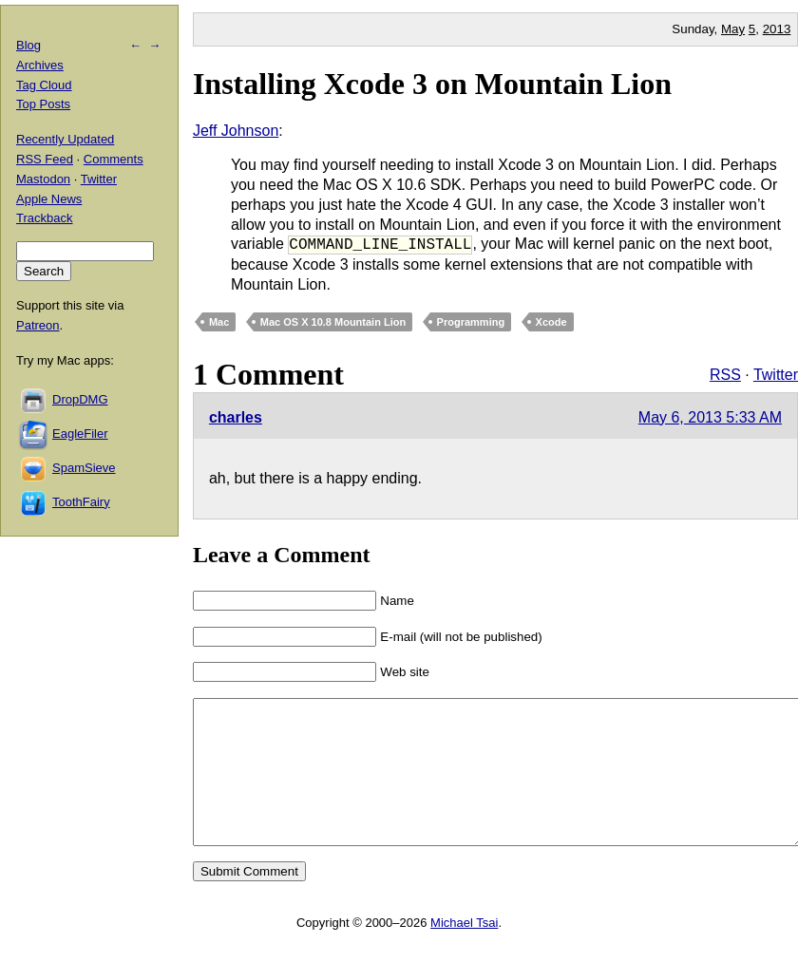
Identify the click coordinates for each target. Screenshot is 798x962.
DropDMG (80, 399)
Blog (28, 45)
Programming (471, 322)
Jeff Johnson (235, 131)
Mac (219, 322)
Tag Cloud (44, 85)
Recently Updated (65, 139)
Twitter (775, 375)
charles (235, 417)
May (733, 29)
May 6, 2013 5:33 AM (710, 417)
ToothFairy (81, 502)
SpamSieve (83, 468)
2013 (777, 29)
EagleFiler (80, 433)
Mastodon (43, 179)
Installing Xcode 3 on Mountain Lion (432, 83)
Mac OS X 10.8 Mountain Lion (333, 322)
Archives (40, 65)
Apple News (49, 199)
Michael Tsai (464, 951)
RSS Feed (44, 159)
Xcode (551, 322)
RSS (725, 375)
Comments (113, 159)
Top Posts (43, 104)
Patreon (38, 325)
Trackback (44, 218)
